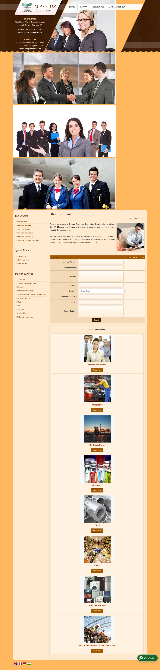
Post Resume (98, 6)
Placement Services (24, 229)
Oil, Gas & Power (23, 313)
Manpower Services (24, 225)
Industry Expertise (23, 260)
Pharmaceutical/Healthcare (26, 283)
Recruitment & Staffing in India (28, 240)
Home (72, 6)
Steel (18, 306)
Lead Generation (117, 6)
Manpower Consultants (25, 237)
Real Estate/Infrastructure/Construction (31, 294)
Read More (97, 373)
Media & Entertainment (25, 317)
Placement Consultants (25, 233)
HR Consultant (22, 222)
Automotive (21, 280)
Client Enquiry (22, 264)
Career (83, 6)
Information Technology (25, 291)
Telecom (20, 287)
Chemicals (20, 309)
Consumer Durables (24, 298)
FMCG (19, 302)
